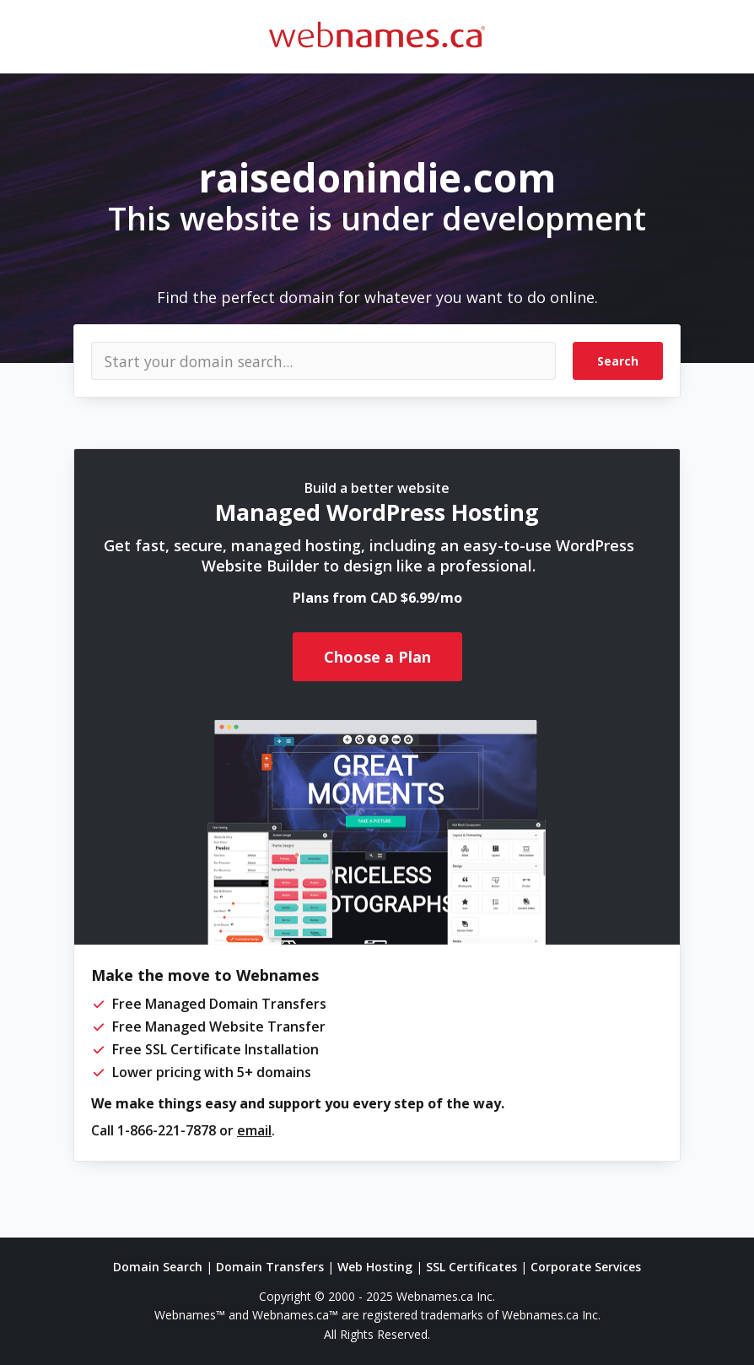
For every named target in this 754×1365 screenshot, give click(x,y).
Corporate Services (585, 1267)
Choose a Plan (377, 657)
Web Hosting (374, 1267)
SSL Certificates (471, 1267)
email (254, 1130)
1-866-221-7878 (166, 1130)
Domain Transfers (270, 1267)
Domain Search (157, 1267)
